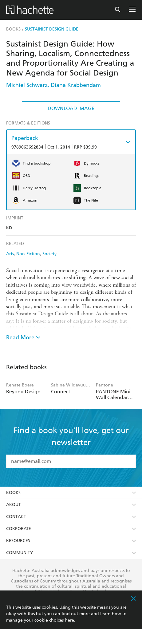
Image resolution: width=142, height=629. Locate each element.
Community (71, 552)
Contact (71, 516)
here (69, 620)
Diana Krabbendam (76, 84)
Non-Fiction (28, 253)
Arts (10, 253)
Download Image (71, 108)
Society (49, 253)
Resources (71, 540)
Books (71, 492)
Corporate (71, 528)
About (71, 504)
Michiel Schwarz (27, 84)
